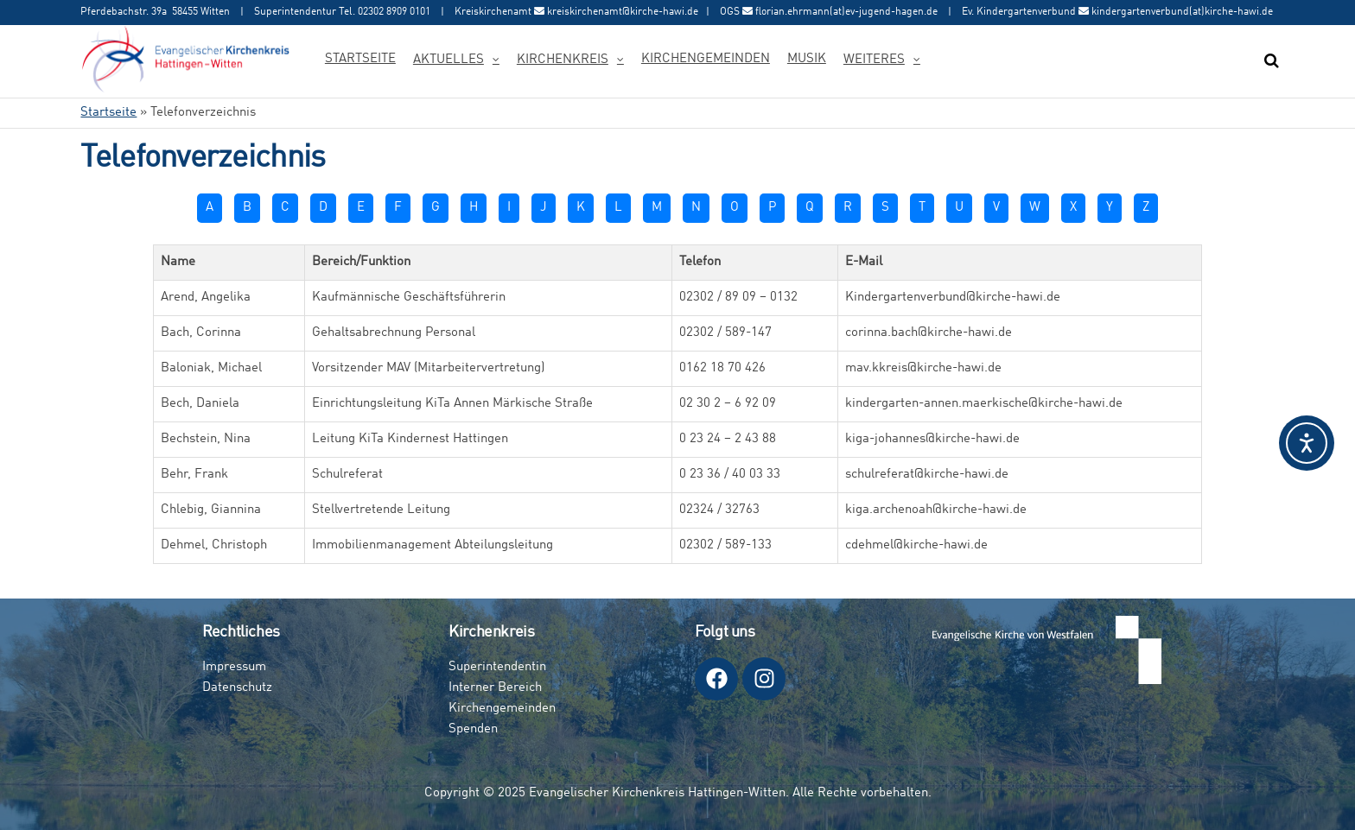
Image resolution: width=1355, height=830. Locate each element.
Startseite (360, 59)
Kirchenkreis (562, 60)
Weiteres (874, 60)
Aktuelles (448, 60)
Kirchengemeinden (705, 59)
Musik (806, 59)
